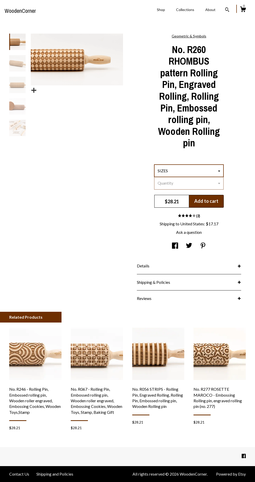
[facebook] (244, 456)
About (210, 9)
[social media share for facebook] (175, 246)
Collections (185, 9)
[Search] (227, 10)
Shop (161, 9)
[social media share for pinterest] (203, 246)
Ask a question (189, 232)
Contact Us (19, 473)
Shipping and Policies (54, 473)
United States (192, 223)
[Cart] (243, 10)
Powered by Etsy (231, 473)
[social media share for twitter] (189, 246)
